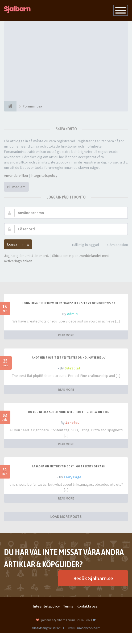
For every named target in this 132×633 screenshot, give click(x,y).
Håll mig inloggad (82, 245)
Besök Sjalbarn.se (93, 578)
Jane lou (72, 422)
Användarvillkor (16, 175)
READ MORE (66, 335)
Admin (72, 313)
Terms (68, 606)
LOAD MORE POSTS (66, 516)
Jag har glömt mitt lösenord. (26, 255)
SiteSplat (72, 368)
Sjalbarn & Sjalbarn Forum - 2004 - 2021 (66, 620)
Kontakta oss (87, 606)
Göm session (114, 245)
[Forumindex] (10, 106)
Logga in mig (18, 244)
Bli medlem (16, 186)
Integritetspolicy (44, 175)
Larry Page (72, 477)
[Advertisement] (66, 61)
